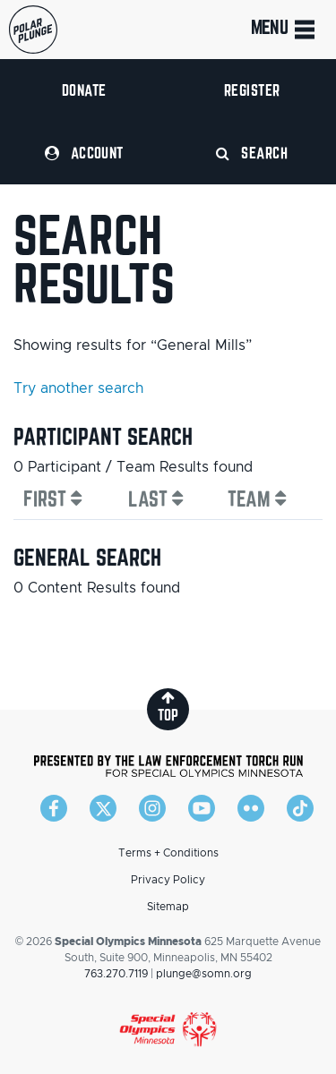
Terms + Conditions (168, 853)
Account (84, 152)
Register (252, 89)
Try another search (78, 388)
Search (252, 152)
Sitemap (168, 906)
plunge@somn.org (204, 973)
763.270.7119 (116, 973)
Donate (84, 89)
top (168, 706)
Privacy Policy (168, 879)
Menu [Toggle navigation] (284, 29)
